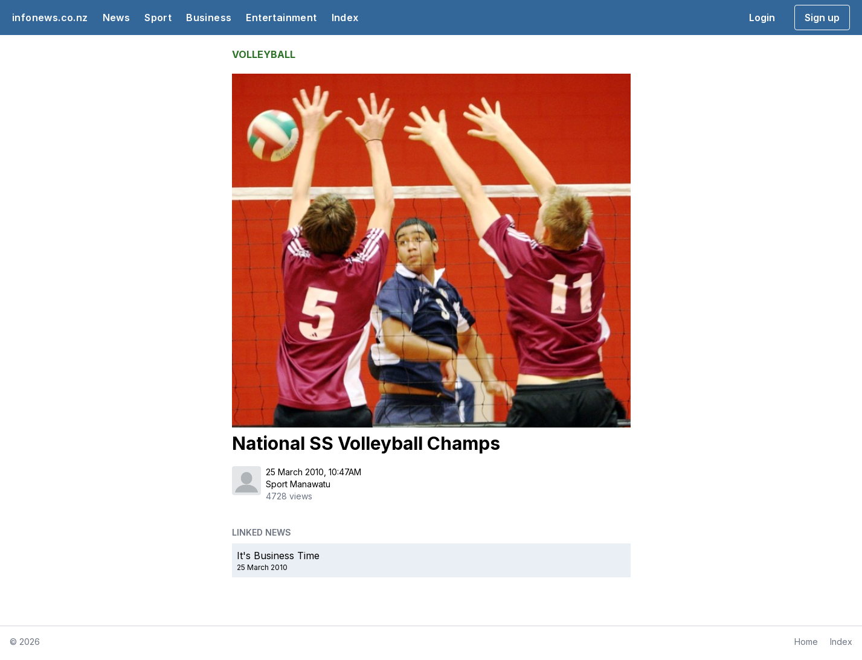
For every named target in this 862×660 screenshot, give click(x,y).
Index (345, 17)
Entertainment (281, 17)
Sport (158, 17)
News (116, 17)
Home (806, 641)
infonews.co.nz (50, 17)
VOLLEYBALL (263, 54)
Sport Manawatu (298, 484)
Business (208, 17)
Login (762, 17)
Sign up (822, 17)
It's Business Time (278, 555)
